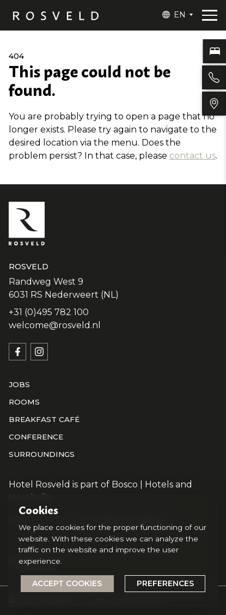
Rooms (24, 401)
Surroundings (42, 454)
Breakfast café (44, 419)
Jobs (19, 384)
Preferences (165, 583)
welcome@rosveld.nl (55, 325)
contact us (192, 155)
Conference (36, 436)
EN (180, 15)
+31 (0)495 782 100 (49, 312)
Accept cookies (67, 583)
